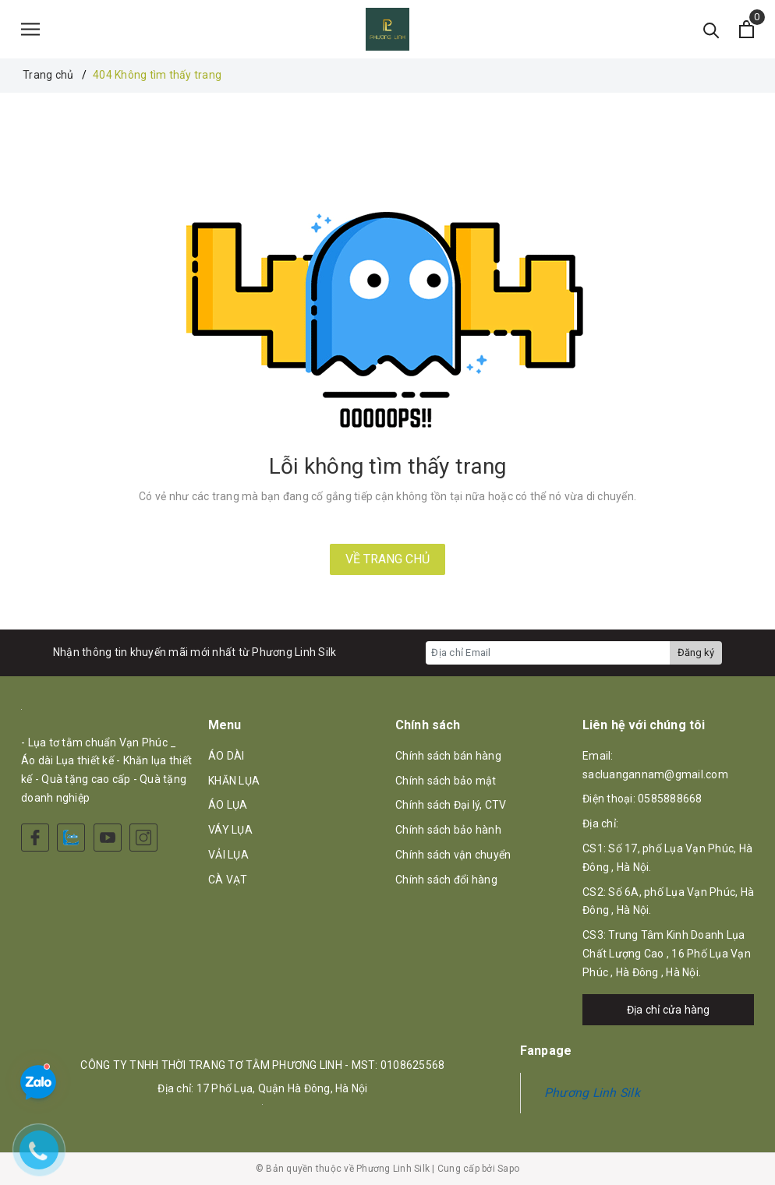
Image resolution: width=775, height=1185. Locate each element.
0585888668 (670, 798)
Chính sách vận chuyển (453, 854)
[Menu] (30, 29)
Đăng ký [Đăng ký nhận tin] (696, 652)
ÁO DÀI (226, 755)
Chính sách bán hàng (448, 755)
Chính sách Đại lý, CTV (451, 805)
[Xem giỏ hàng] (746, 29)
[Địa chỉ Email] (548, 653)
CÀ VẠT (228, 879)
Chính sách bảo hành (448, 830)
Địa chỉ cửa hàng (668, 1009)
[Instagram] (143, 838)
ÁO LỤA (228, 805)
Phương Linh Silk (592, 1092)
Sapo (508, 1168)
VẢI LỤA (228, 854)
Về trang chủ (387, 559)
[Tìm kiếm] (711, 29)
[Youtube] (108, 838)
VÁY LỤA (230, 830)
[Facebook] (35, 838)
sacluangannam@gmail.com (655, 774)
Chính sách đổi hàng (446, 879)
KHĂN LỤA (234, 780)
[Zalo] (71, 838)
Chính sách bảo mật (446, 780)
